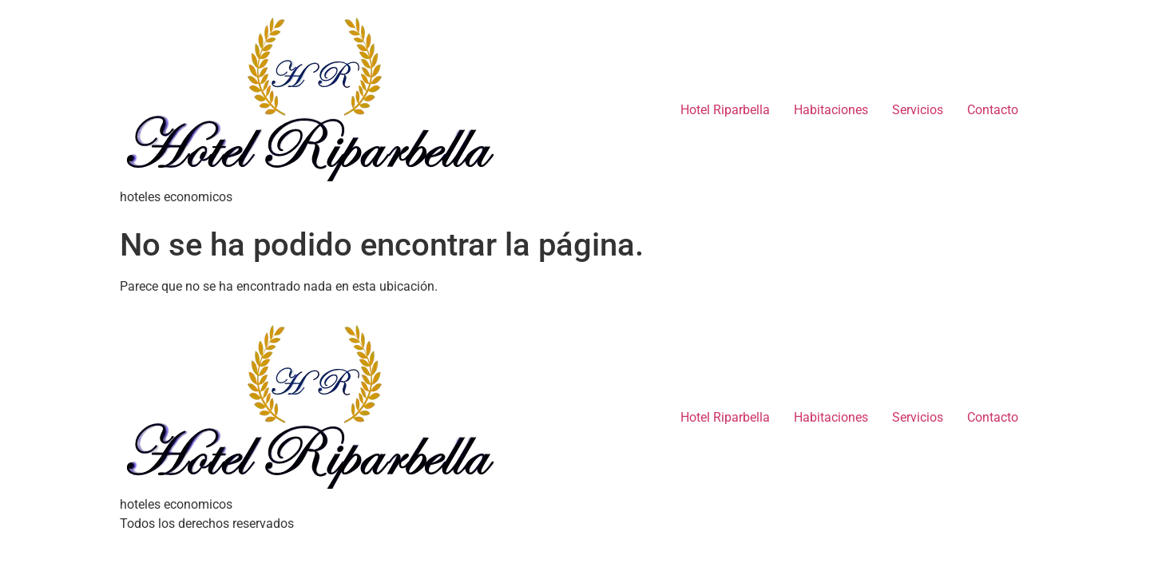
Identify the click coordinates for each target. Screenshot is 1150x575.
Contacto (992, 109)
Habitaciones (831, 109)
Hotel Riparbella (725, 109)
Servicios (917, 109)
